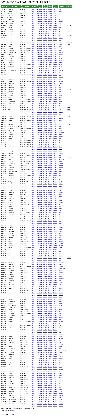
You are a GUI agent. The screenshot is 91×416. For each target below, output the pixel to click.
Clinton (60, 381)
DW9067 (69, 258)
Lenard (60, 149)
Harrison (61, 21)
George (61, 165)
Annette (61, 334)
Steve (60, 282)
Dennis (60, 389)
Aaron (60, 367)
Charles (61, 163)
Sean (60, 186)
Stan (60, 25)
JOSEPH (61, 395)
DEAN (60, 402)
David (60, 126)
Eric (60, 286)
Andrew (61, 188)
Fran (60, 42)
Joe (60, 9)
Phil (60, 307)
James (60, 200)
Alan (60, 177)
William (61, 38)
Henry (60, 161)
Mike (60, 33)
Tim (60, 198)
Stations (50, 9)
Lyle (60, 379)
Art (59, 56)
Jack (60, 157)
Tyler (60, 332)
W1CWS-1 (69, 36)
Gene (60, 147)
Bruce (60, 140)
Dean (60, 31)
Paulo (60, 385)
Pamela (61, 344)
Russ (60, 27)
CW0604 (69, 89)
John (60, 87)
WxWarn (55, 9)
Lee (60, 210)
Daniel (60, 239)
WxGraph (39, 9)
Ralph (60, 101)
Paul (60, 365)
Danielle (61, 393)
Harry (60, 79)
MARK (60, 399)
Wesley (61, 245)
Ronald (60, 276)
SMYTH (61, 288)
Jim (60, 91)
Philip (60, 58)
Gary (60, 214)
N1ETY (68, 31)
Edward (61, 118)
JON (60, 397)
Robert (60, 134)
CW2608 (69, 116)
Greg (60, 155)
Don (60, 142)
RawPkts (45, 9)
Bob (60, 23)
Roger (60, 235)
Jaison (60, 144)
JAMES (61, 404)
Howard (61, 50)
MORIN (61, 70)
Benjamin (61, 159)
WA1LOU (69, 25)
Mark (60, 99)
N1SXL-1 (69, 44)
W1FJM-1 (69, 42)
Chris (60, 11)
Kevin (60, 130)
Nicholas (61, 323)
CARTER (61, 262)
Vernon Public (62, 350)
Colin (60, 251)
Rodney (61, 272)
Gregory (61, 243)
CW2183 (69, 110)
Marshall (61, 182)
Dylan (60, 93)
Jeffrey (60, 325)
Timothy (61, 266)
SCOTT (61, 406)
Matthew (61, 136)
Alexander (61, 132)
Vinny (60, 48)
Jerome (61, 167)
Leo (60, 124)
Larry (60, 340)
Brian (60, 46)
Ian (59, 354)
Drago (60, 196)
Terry (60, 206)
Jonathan (61, 278)
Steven (60, 66)
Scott (60, 105)
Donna (60, 103)
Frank (60, 190)
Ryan (60, 97)
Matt (60, 253)
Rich (60, 173)
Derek (60, 346)
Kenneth (61, 356)
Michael (61, 77)
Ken (60, 290)
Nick (60, 233)
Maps (33, 9)
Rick (60, 371)
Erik (60, 313)
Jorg (60, 116)
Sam (60, 85)
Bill (59, 19)
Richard (61, 81)
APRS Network (10, 410)
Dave (60, 179)
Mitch (60, 208)
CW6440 (69, 157)
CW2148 (69, 107)
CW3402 (69, 124)
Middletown (62, 268)
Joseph (61, 153)
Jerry (60, 258)
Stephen (61, 369)
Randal (60, 62)
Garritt (60, 247)
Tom (60, 249)
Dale (60, 89)
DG (60, 75)
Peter (60, 122)
